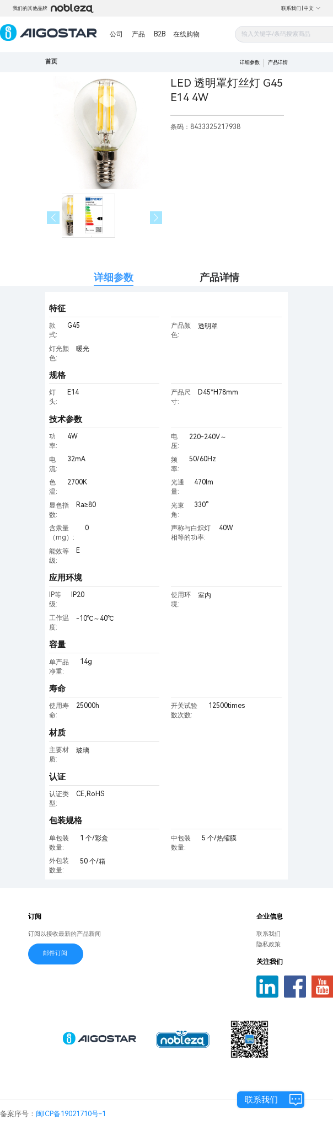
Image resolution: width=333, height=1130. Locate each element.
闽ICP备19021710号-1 (71, 1114)
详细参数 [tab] (113, 277)
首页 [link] (51, 61)
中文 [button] (312, 8)
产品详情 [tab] (219, 277)
